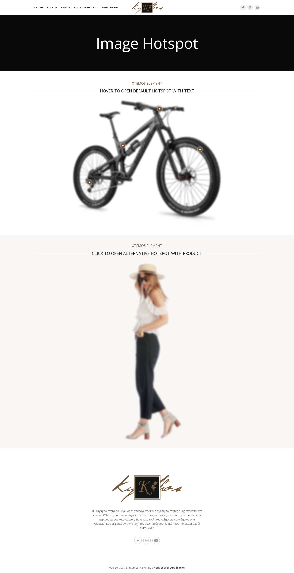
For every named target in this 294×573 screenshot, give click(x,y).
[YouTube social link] (257, 7)
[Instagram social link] (250, 7)
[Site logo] (147, 7)
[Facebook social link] (243, 7)
